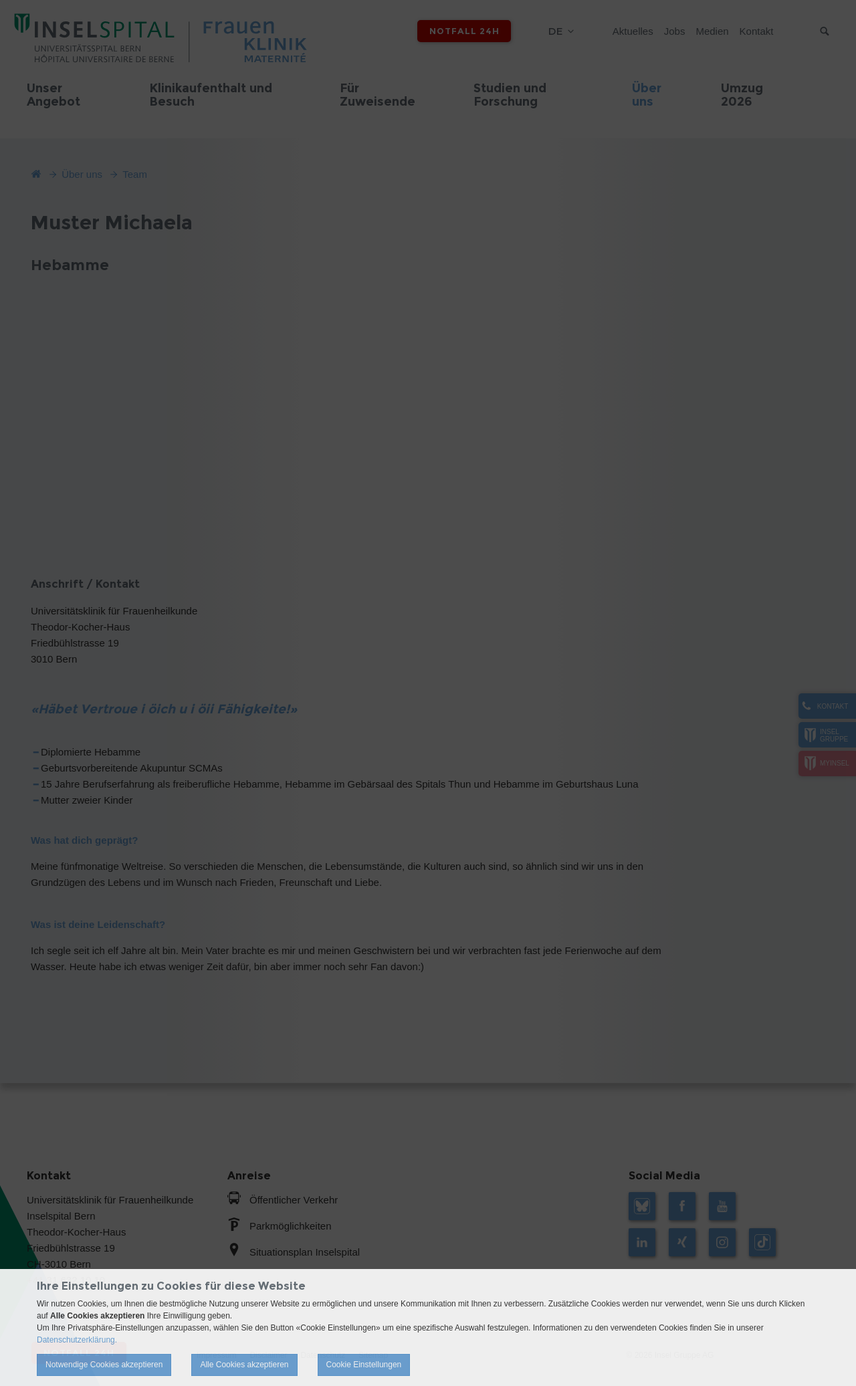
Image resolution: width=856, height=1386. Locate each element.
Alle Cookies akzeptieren (244, 1364)
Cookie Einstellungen (364, 1364)
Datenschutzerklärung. (77, 1340)
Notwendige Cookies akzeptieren (104, 1364)
